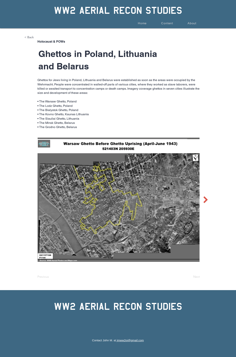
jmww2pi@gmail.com (130, 340)
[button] (162, 23)
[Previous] (50, 277)
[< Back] (37, 37)
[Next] (190, 277)
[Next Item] (205, 199)
